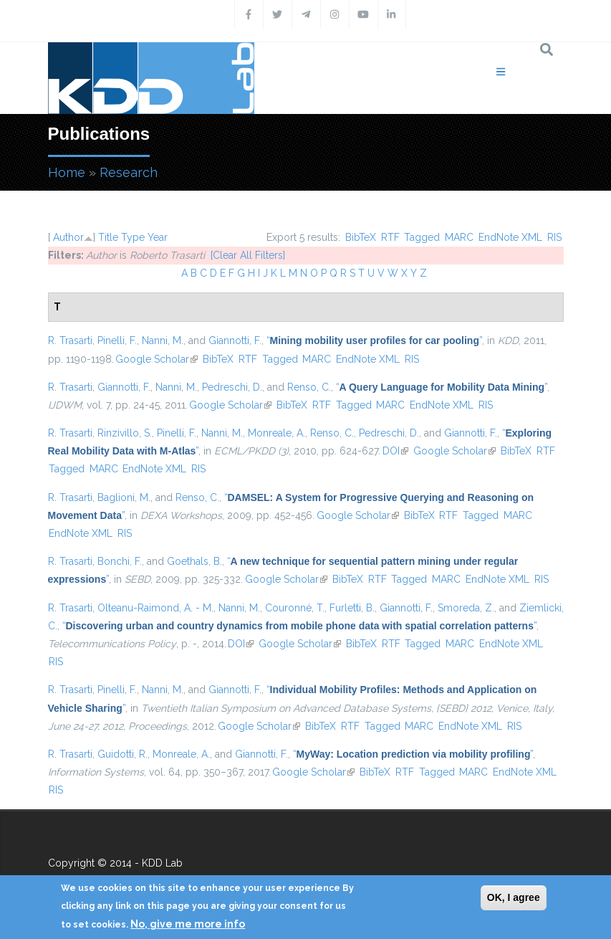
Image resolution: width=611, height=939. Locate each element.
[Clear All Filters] (248, 255)
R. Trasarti (70, 340)
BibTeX (360, 237)
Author (68, 237)
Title (108, 237)
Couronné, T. (294, 608)
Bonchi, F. (119, 561)
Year (158, 237)
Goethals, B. (194, 561)
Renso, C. (309, 387)
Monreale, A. (276, 433)
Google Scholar (156, 359)
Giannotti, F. (234, 340)
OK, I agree (513, 897)
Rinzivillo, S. (124, 433)
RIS (554, 237)
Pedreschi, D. (232, 387)
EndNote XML (510, 237)
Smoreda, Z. (466, 608)
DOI (395, 451)
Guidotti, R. (122, 754)
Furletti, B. (352, 608)
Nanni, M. (162, 340)
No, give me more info (187, 924)
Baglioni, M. (123, 497)
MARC (459, 237)
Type (133, 237)
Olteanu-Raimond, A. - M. (155, 608)
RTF (390, 237)
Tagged (422, 237)
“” (374, 340)
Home (66, 172)
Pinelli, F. (117, 340)
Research (129, 172)
